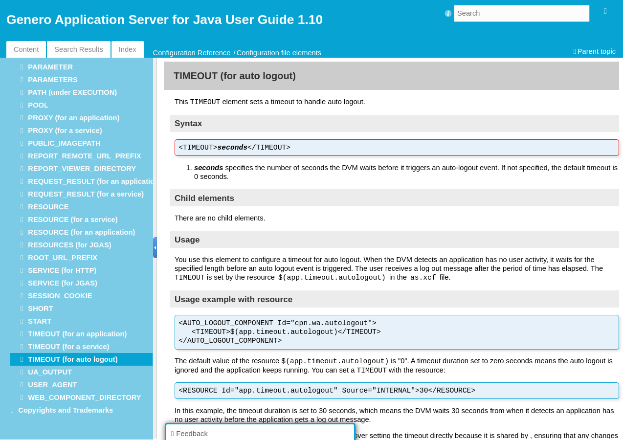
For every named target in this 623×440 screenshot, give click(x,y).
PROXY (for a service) (65, 130)
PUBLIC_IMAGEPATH (64, 143)
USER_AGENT (52, 385)
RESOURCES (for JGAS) (69, 245)
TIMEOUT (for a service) (68, 347)
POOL (38, 105)
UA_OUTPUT (50, 372)
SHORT (40, 308)
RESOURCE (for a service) (72, 219)
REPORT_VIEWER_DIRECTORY (82, 169)
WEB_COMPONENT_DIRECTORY (84, 397)
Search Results (78, 49)
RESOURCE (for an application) (81, 232)
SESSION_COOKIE (60, 296)
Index (127, 49)
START (39, 321)
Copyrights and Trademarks (65, 410)
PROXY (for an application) (73, 118)
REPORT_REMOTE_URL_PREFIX (84, 156)
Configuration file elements (279, 53)
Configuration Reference (192, 53)
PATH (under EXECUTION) (72, 92)
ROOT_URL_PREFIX (62, 258)
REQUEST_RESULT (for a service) (86, 194)
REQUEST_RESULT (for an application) (94, 181)
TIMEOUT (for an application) (77, 334)
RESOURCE (48, 207)
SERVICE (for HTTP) (62, 270)
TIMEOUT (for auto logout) (72, 359)
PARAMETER (50, 67)
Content (26, 49)
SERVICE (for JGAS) (62, 283)
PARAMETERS (53, 80)
